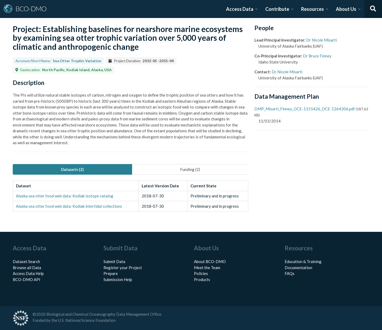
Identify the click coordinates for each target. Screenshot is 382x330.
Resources (312, 9)
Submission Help (117, 279)
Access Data (239, 9)
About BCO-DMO (210, 261)
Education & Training (303, 261)
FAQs (289, 273)
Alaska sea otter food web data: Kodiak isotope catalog (64, 195)
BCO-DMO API (26, 279)
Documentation (298, 267)
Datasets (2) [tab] (72, 169)
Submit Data (114, 261)
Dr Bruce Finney (317, 55)
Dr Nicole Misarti (321, 40)
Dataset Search (26, 261)
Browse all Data (27, 267)
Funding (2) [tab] (190, 169)
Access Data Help (28, 273)
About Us (346, 9)
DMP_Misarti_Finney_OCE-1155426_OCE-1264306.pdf (304, 108)
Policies (201, 273)
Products (202, 279)
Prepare (110, 273)
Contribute (277, 9)
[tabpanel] (130, 195)
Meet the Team (207, 267)
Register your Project (122, 267)
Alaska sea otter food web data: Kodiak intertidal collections (69, 206)
